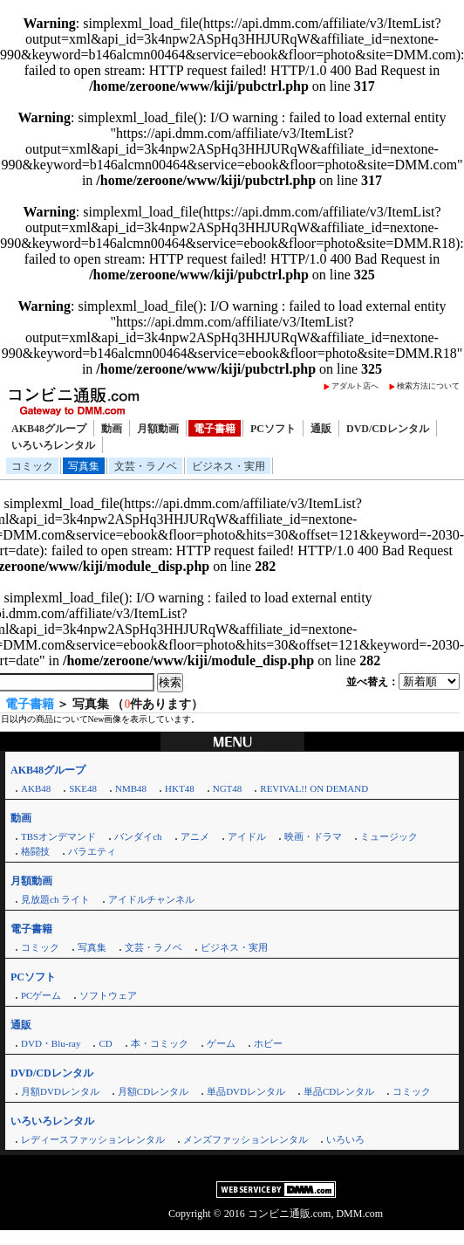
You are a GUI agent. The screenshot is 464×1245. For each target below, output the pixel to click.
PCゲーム (41, 995)
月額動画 (158, 429)
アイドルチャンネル (151, 899)
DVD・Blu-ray (50, 1043)
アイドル (247, 836)
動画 (111, 429)
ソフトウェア (108, 995)
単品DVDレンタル (246, 1091)
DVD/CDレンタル (387, 429)
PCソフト (273, 429)
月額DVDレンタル (60, 1091)
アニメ (195, 836)
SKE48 (83, 788)
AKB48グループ (48, 429)
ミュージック (389, 836)
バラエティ (92, 851)
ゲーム (221, 1043)
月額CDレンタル (153, 1091)
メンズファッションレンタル (245, 1139)
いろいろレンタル (53, 445)
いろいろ (345, 1139)
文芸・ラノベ (145, 466)
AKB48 (36, 788)
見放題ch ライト (55, 899)
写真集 (83, 466)
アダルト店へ (355, 386)
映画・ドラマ (313, 836)
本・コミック (159, 1043)
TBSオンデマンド (58, 836)
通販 (320, 429)
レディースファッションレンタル (93, 1139)
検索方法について (428, 386)
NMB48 (131, 788)
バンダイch (137, 836)
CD (105, 1043)
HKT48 (179, 788)
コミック (32, 466)
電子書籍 (214, 429)
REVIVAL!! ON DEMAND (314, 788)
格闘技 (35, 851)
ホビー (268, 1043)
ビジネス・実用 (228, 466)
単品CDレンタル (339, 1091)
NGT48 (227, 788)
